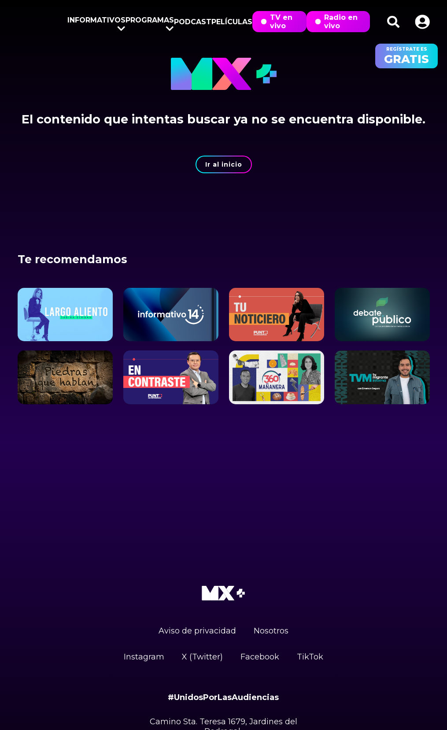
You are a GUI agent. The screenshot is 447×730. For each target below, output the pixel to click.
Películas (231, 22)
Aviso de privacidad (197, 631)
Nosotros (271, 631)
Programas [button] (150, 22)
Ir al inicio (223, 164)
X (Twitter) (202, 657)
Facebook (259, 657)
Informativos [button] (96, 22)
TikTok (310, 657)
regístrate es (406, 56)
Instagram (144, 657)
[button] (422, 22)
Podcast (192, 22)
